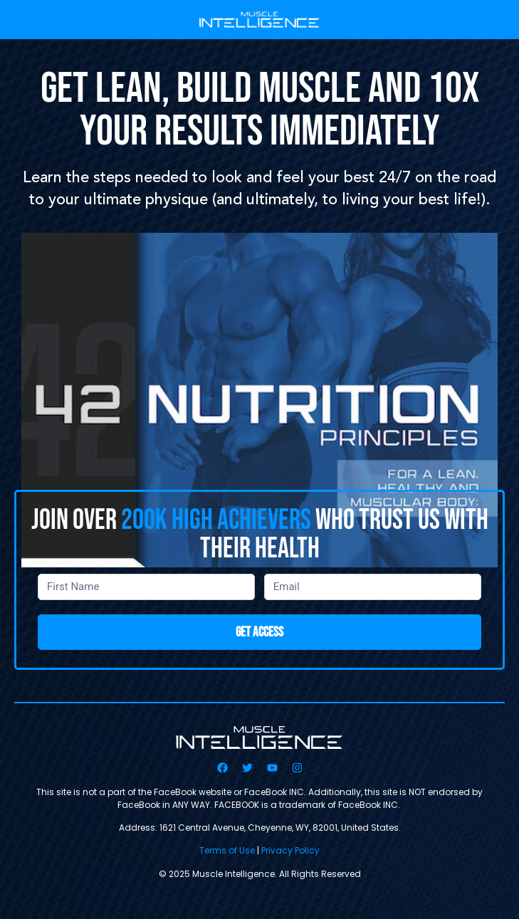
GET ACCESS (259, 632)
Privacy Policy (290, 850)
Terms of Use (227, 850)
